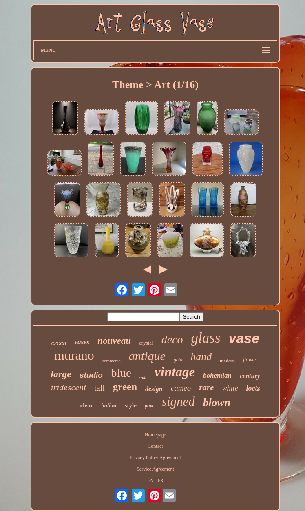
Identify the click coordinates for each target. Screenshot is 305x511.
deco (172, 339)
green (125, 386)
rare (206, 387)
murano (74, 355)
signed (178, 401)
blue (121, 372)
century (250, 375)
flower (249, 359)
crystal (146, 343)
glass (206, 338)
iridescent (68, 387)
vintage (175, 372)
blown (217, 402)
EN (150, 480)
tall (99, 387)
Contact (155, 446)
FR (160, 480)
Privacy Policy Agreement (155, 457)
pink (149, 406)
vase (244, 338)
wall (142, 377)
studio (91, 375)
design (154, 388)
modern (227, 360)
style (131, 405)
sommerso (111, 360)
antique (147, 356)
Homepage (155, 435)
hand (201, 357)
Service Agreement (155, 469)
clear (86, 405)
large (61, 374)
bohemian (217, 375)
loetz (253, 388)
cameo (181, 388)
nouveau (114, 341)
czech (58, 343)
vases (81, 342)
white (230, 388)
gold (178, 360)
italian (108, 406)
